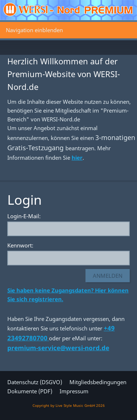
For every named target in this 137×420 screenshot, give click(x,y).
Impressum (74, 391)
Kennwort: (20, 245)
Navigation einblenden (34, 30)
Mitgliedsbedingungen (97, 382)
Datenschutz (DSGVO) (34, 382)
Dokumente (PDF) (29, 391)
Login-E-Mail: (24, 216)
